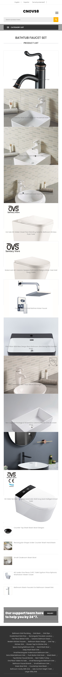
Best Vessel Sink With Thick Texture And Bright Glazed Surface (31, 385)
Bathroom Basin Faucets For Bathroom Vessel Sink (33, 587)
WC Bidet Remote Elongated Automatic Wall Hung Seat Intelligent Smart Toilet (31, 500)
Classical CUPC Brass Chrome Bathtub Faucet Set (31, 79)
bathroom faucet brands (22, 663)
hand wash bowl (43, 647)
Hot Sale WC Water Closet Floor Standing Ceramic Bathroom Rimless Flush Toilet (31, 233)
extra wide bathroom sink (15, 655)
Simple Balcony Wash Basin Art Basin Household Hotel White (31, 118)
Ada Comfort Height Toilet (42, 669)
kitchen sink (19, 644)
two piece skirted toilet (20, 639)
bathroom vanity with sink (20, 669)
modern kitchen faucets (17, 641)
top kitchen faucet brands (23, 658)
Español (26, 2)
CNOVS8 (31, 11)
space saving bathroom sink (23, 647)
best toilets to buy (42, 658)
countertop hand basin (38, 666)
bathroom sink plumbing (21, 633)
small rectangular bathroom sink (41, 661)
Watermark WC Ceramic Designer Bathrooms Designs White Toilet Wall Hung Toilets (31, 271)
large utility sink (31, 672)
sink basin (37, 633)
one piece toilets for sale (17, 661)
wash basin (51, 655)
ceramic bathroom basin (41, 639)
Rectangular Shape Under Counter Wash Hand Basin (35, 543)
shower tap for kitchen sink (36, 644)
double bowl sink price (18, 636)
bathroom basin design (37, 641)
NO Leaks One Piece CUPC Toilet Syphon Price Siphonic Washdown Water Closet (35, 573)
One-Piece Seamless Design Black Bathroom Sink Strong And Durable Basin (31, 347)
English (17, 2)
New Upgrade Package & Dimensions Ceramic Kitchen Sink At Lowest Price (30, 424)
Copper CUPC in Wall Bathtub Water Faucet (31, 308)
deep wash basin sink (31, 650)
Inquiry (50, 613)
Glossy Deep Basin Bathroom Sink (31, 156)
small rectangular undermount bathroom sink (31, 652)
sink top (51, 641)
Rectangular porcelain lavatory (40, 636)
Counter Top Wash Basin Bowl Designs (29, 528)
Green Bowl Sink (21, 666)
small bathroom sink (41, 663)
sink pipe (46, 633)
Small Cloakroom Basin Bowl (25, 557)
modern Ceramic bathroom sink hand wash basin (31, 194)
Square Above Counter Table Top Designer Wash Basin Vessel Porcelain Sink (31, 462)
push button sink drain (36, 655)
